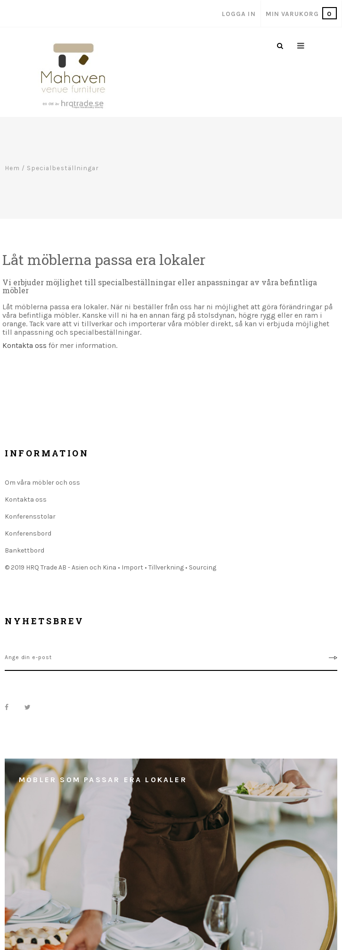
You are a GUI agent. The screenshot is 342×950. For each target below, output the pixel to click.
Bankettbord (24, 550)
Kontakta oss (24, 345)
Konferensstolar (30, 516)
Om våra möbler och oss (42, 483)
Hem (12, 168)
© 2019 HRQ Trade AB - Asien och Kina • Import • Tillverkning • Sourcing (110, 567)
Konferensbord (28, 533)
